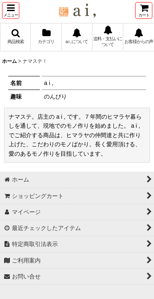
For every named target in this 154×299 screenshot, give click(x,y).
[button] (10, 10)
